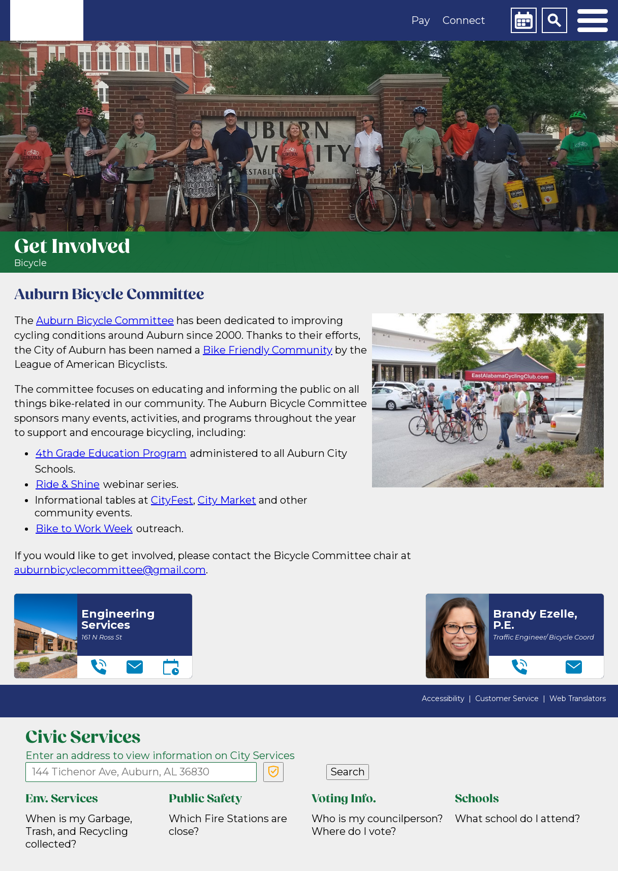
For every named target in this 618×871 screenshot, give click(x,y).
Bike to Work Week (84, 528)
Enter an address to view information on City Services (160, 755)
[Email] (134, 667)
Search (347, 772)
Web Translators (577, 698)
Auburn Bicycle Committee (105, 320)
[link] (46, 20)
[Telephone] (98, 667)
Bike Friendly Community (267, 350)
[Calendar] (523, 20)
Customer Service (507, 698)
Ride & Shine (68, 484)
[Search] (554, 20)
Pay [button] (420, 20)
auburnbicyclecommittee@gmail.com (110, 570)
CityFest (172, 500)
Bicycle (30, 263)
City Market (227, 500)
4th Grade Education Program (111, 453)
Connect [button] (464, 20)
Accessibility (443, 698)
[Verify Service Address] (273, 772)
